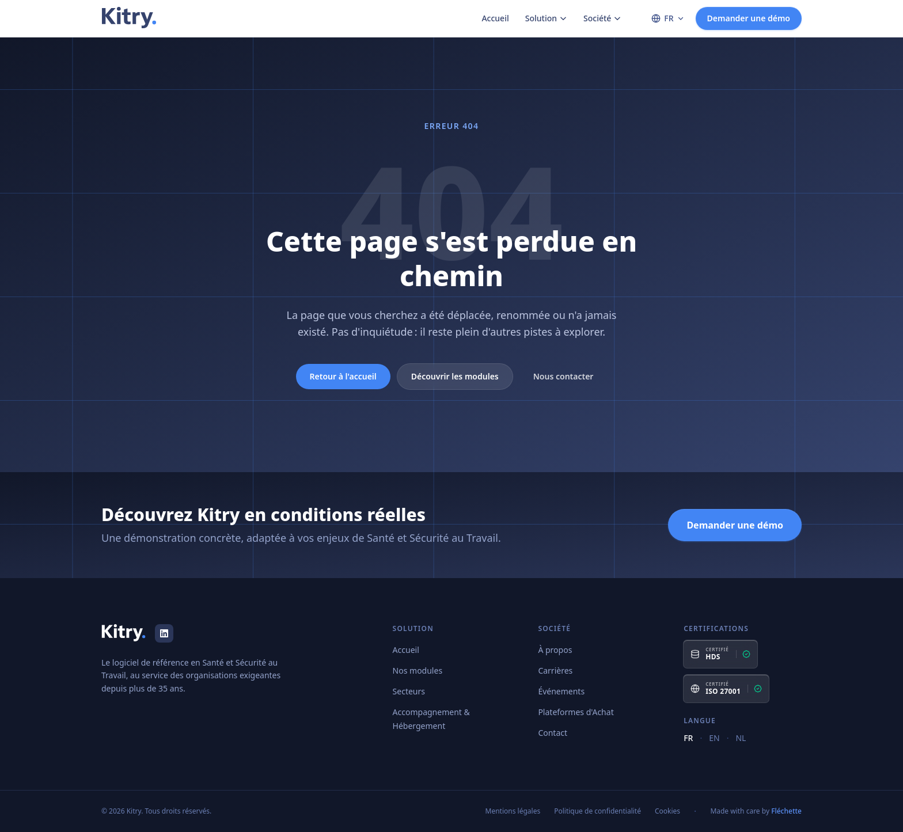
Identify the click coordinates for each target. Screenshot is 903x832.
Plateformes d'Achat (575, 711)
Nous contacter (563, 376)
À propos (555, 649)
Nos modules (418, 670)
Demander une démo (748, 18)
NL (740, 737)
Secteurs (409, 691)
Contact (552, 732)
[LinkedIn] (164, 633)
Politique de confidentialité (597, 811)
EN (714, 737)
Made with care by (756, 811)
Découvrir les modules (455, 376)
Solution (546, 18)
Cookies (667, 811)
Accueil (495, 18)
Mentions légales (513, 811)
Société (602, 18)
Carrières (555, 670)
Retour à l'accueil (343, 376)
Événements (561, 691)
